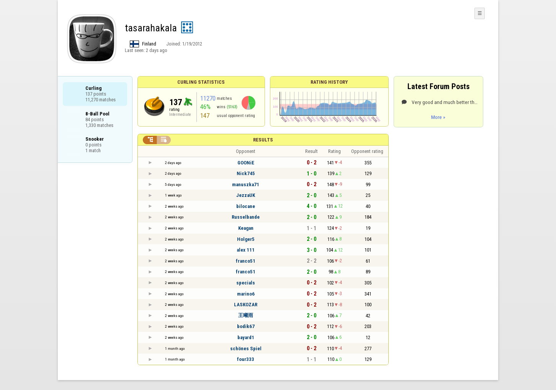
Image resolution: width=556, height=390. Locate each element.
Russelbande (246, 217)
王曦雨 (245, 315)
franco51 (245, 261)
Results (263, 140)
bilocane (245, 206)
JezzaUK (245, 195)
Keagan (245, 228)
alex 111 (246, 250)
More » (438, 117)
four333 (245, 359)
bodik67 (246, 326)
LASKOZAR (245, 304)
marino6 (246, 294)
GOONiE (245, 163)
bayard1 (245, 337)
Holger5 (246, 239)
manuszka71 (245, 184)
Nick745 (246, 173)
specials (245, 283)
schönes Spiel (246, 348)
